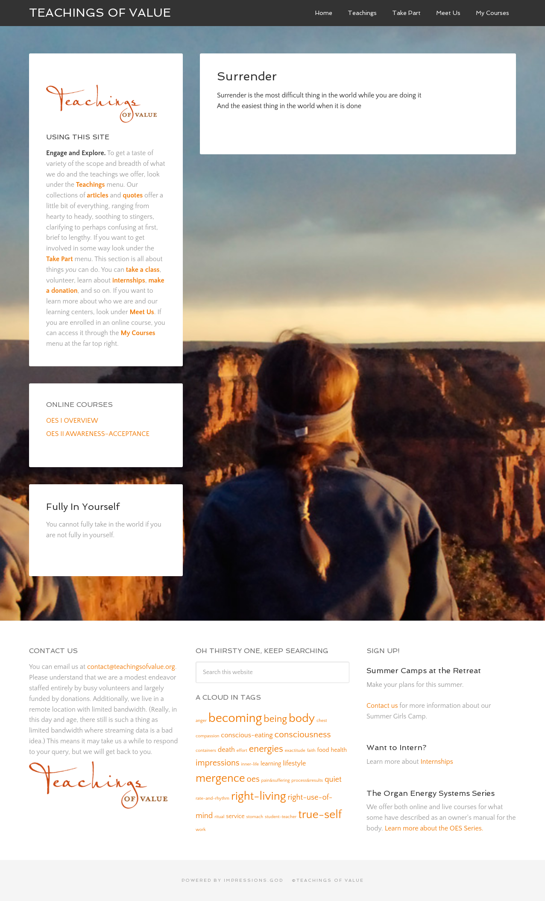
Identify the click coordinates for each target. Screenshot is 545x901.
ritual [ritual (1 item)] (219, 816)
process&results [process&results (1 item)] (307, 780)
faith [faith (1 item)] (311, 750)
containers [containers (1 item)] (206, 750)
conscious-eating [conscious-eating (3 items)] (246, 735)
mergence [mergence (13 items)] (220, 778)
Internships (436, 762)
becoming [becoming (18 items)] (235, 718)
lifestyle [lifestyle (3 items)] (294, 763)
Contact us (382, 706)
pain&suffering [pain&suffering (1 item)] (275, 780)
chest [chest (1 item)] (321, 720)
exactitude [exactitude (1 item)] (295, 750)
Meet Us (141, 312)
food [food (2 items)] (323, 750)
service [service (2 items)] (235, 816)
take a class (143, 270)
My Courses (137, 333)
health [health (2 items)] (339, 750)
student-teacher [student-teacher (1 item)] (280, 816)
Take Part (59, 259)
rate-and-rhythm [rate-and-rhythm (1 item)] (212, 798)
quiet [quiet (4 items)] (333, 779)
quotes (133, 195)
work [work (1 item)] (201, 829)
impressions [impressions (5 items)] (218, 763)
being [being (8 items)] (275, 718)
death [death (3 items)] (226, 750)
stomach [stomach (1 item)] (255, 816)
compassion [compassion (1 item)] (207, 736)
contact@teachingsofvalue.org (131, 667)
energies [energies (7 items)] (266, 749)
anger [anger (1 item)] (201, 720)
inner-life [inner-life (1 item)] (250, 764)
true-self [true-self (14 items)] (320, 814)
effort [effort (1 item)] (242, 750)
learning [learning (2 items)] (271, 763)
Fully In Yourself (83, 506)
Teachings (90, 184)
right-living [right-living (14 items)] (258, 796)
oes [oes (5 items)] (253, 779)
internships (128, 280)
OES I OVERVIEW (72, 420)
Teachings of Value (100, 13)
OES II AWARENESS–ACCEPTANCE (97, 434)
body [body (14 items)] (302, 718)
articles (97, 195)
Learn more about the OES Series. (434, 828)
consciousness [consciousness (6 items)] (303, 734)
